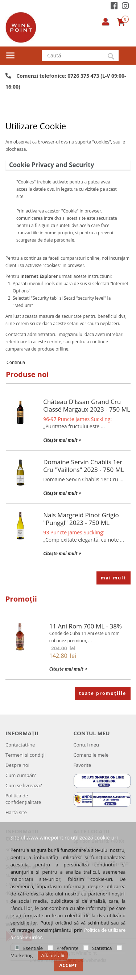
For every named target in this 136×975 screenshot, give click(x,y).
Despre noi (17, 765)
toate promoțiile (102, 693)
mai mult (113, 578)
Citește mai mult (62, 440)
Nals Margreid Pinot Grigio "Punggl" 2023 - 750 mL (81, 519)
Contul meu (86, 744)
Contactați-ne (20, 744)
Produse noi (27, 374)
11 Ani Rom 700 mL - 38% (85, 626)
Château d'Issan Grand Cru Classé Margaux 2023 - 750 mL (86, 405)
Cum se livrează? (23, 785)
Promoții (21, 599)
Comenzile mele (91, 755)
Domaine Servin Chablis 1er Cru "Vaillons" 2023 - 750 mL (83, 466)
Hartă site (16, 812)
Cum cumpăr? (20, 775)
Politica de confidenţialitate (23, 798)
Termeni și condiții (25, 755)
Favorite (82, 765)
